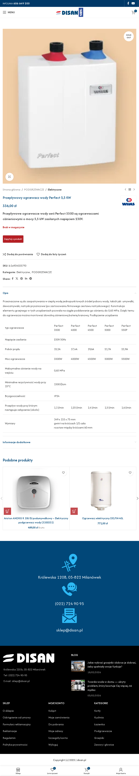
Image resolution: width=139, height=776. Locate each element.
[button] (7, 511)
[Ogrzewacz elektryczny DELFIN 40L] (102, 491)
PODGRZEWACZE (34, 189)
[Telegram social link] (30, 278)
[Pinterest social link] (21, 278)
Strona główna (11, 189)
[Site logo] (69, 12)
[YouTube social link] (133, 3)
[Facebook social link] (128, 3)
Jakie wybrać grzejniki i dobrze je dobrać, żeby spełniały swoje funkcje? (112, 664)
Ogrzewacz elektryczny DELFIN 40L (102, 518)
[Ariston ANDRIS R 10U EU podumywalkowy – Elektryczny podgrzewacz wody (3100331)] (36, 491)
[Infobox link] (69, 593)
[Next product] (134, 189)
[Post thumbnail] (78, 667)
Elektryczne (55, 189)
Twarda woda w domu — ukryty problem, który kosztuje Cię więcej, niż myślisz (110, 686)
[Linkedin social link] (26, 278)
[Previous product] (125, 189)
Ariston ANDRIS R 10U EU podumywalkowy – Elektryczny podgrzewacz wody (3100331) (36, 520)
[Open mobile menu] (9, 12)
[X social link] (16, 278)
